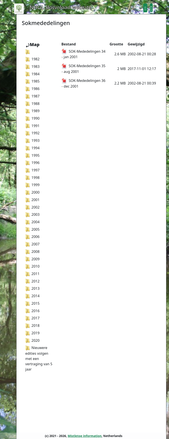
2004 (32, 222)
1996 (32, 162)
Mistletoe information (85, 436)
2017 (32, 318)
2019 (32, 333)
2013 (32, 288)
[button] (145, 8)
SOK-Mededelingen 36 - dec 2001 (83, 83)
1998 (32, 177)
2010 (32, 266)
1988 (32, 103)
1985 (32, 81)
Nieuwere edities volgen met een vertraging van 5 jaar (38, 358)
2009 (32, 259)
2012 (32, 281)
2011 (32, 273)
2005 (32, 229)
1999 (32, 184)
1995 (32, 155)
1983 (32, 66)
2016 (32, 310)
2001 (32, 199)
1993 (32, 140)
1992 (32, 133)
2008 (32, 251)
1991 (32, 125)
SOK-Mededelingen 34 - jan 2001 (83, 54)
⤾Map (32, 44)
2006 (32, 236)
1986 (32, 88)
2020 (32, 340)
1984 (32, 74)
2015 (32, 303)
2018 (32, 325)
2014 (32, 295)
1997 (32, 170)
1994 (32, 148)
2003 (32, 214)
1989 (32, 110)
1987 (32, 96)
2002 (32, 207)
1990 (32, 118)
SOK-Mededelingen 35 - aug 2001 (83, 68)
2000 (32, 192)
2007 (32, 244)
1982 (32, 59)
